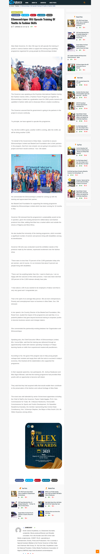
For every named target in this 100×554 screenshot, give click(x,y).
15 (86, 97)
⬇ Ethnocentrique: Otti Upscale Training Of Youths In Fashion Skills (37, 6)
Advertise (43, 3)
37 (77, 175)
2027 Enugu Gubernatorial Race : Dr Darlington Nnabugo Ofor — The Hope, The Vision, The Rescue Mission (26, 503)
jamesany (17, 26)
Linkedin (41, 15)
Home (26, 3)
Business (14, 12)
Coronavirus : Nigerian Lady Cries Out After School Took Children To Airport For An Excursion (82, 181)
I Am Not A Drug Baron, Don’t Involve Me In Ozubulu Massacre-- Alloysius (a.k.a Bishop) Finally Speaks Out (82, 150)
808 (81, 85)
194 (86, 131)
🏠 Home (11, 6)
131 (86, 121)
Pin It (33, 15)
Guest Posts (52, 3)
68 (86, 155)
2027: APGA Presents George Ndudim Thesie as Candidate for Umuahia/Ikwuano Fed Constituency (26, 493)
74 (86, 185)
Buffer (49, 15)
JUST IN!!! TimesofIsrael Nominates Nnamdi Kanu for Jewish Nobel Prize (81, 104)
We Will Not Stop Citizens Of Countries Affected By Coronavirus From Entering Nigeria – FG (78, 172)
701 (81, 97)
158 (86, 85)
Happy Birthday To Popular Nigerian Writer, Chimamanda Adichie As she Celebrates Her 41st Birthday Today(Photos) (82, 116)
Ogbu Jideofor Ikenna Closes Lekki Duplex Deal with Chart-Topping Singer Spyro (53, 503)
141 (81, 185)
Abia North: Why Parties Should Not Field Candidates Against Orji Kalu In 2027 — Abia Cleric (82, 93)
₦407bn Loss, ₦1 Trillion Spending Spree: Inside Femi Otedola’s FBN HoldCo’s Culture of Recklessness (53, 493)
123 (72, 175)
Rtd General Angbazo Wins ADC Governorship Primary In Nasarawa (82, 66)
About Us (34, 3)
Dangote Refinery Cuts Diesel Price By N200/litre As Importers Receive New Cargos (25, 514)
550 (81, 108)
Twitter (25, 15)
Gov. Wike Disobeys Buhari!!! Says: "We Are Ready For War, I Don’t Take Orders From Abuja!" (82, 127)
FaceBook (16, 15)
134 (86, 108)
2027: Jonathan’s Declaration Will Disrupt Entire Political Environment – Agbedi (77, 56)
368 (81, 121)
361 (81, 131)
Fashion (17, 6)
